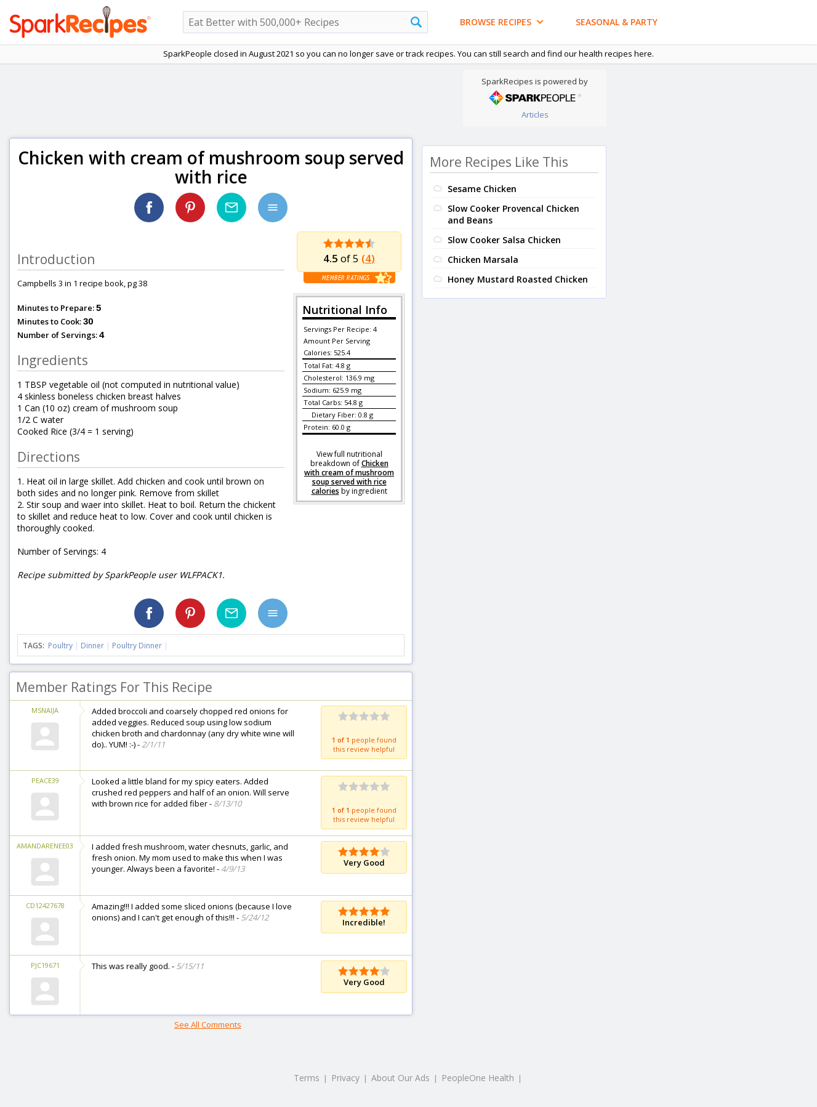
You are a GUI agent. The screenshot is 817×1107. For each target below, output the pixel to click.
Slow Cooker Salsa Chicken (504, 240)
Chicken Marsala (483, 259)
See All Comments (207, 1024)
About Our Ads (400, 1078)
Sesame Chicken (482, 189)
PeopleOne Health (477, 1078)
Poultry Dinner (137, 645)
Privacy (345, 1078)
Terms (307, 1078)
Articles (535, 114)
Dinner (92, 645)
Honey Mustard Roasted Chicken (518, 279)
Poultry (60, 645)
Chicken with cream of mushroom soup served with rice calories (349, 477)
